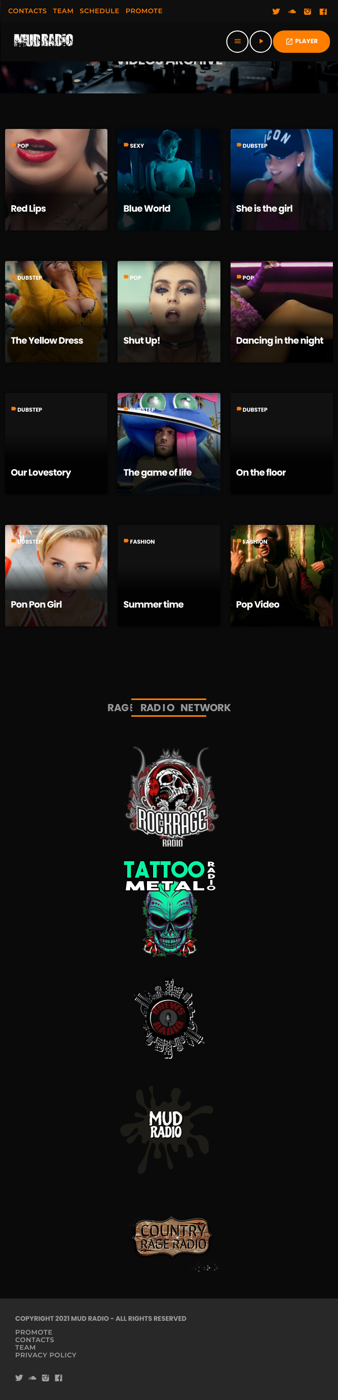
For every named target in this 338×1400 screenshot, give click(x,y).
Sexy (137, 146)
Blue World (146, 209)
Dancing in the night (279, 341)
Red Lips (28, 209)
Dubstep (255, 146)
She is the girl (264, 209)
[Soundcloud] (292, 12)
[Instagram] (308, 12)
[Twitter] (276, 12)
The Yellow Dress (47, 341)
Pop (22, 146)
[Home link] (43, 41)
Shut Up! (141, 341)
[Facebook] (323, 12)
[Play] (261, 41)
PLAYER (301, 41)
